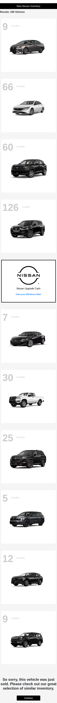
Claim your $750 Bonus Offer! (28, 294)
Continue (28, 698)
